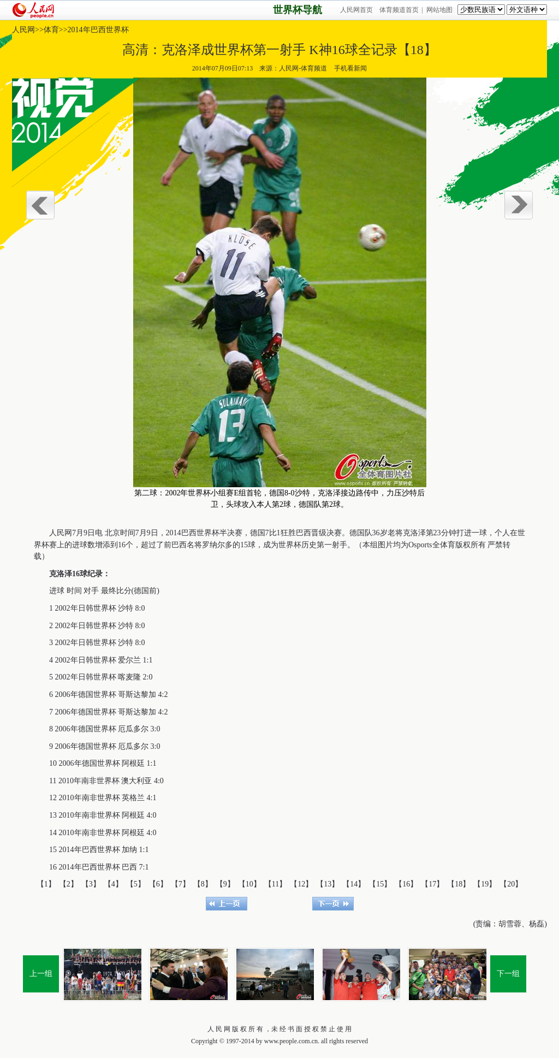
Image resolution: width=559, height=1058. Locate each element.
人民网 (23, 30)
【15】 (379, 884)
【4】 (113, 884)
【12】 (301, 884)
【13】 (327, 884)
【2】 (68, 884)
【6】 (158, 884)
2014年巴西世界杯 (98, 30)
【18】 (458, 884)
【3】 (90, 884)
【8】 (202, 884)
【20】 (510, 884)
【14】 (353, 884)
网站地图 (439, 10)
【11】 (275, 884)
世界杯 (208, 533)
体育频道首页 (399, 10)
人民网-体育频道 (303, 68)
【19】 (484, 884)
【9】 (225, 884)
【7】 (180, 884)
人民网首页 (356, 10)
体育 (51, 30)
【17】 (432, 884)
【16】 (406, 884)
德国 (257, 533)
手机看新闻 (350, 68)
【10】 (249, 884)
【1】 (46, 884)
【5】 (135, 884)
